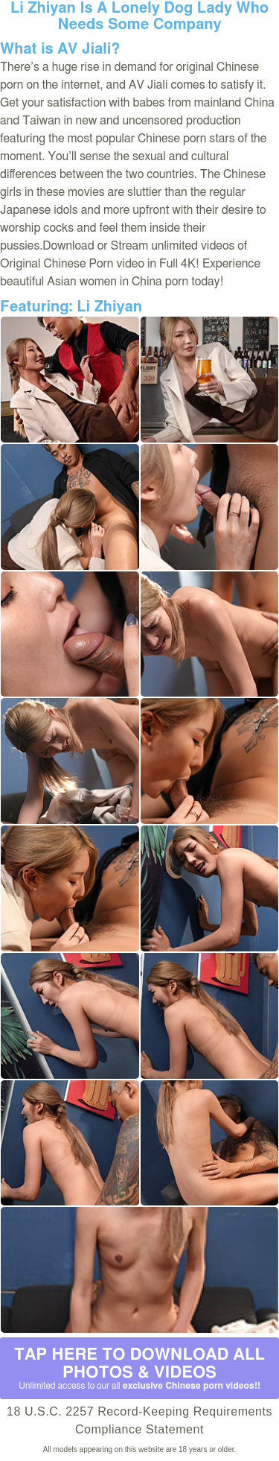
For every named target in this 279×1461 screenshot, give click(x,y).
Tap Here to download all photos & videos (139, 1368)
